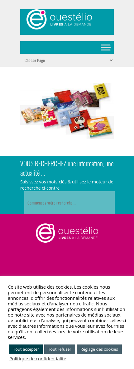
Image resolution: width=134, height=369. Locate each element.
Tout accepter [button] (26, 349)
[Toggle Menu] (106, 47)
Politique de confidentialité (37, 358)
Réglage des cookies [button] (99, 349)
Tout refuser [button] (59, 349)
